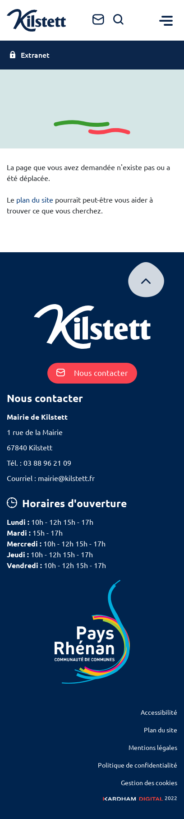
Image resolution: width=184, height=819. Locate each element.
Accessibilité (159, 712)
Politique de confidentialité (137, 765)
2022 (140, 798)
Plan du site (160, 730)
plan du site (34, 200)
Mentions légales (153, 747)
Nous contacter (92, 373)
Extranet (29, 55)
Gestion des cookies (149, 783)
